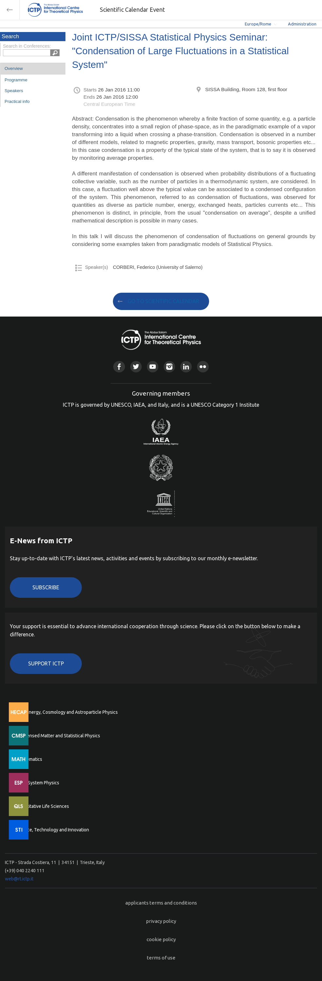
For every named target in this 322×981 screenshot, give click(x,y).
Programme (16, 79)
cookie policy (161, 939)
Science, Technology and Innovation (52, 829)
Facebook (119, 366)
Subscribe (45, 587)
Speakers (14, 90)
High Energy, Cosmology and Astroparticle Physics (67, 712)
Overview (14, 68)
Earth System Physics (37, 782)
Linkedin (186, 366)
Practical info (17, 101)
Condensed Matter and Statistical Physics (58, 735)
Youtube (152, 366)
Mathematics (29, 759)
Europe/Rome (258, 24)
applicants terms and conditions (161, 903)
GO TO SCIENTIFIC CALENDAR (163, 301)
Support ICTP (46, 663)
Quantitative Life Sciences (42, 806)
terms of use (161, 957)
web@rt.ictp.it (19, 878)
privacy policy (161, 921)
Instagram (169, 366)
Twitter (136, 366)
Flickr (202, 366)
